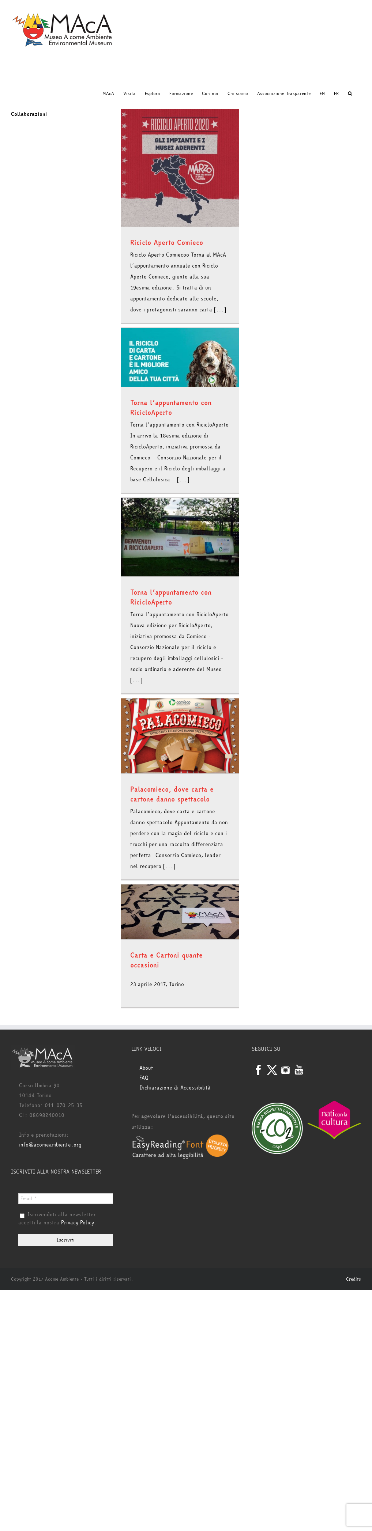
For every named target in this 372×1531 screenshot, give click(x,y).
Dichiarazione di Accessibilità (175, 1088)
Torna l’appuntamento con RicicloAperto (170, 407)
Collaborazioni (29, 114)
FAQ (144, 1078)
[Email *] (65, 1198)
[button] (350, 93)
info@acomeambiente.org (50, 1145)
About (146, 1068)
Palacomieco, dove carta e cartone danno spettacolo (172, 794)
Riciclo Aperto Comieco (166, 242)
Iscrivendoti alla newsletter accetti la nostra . (57, 1219)
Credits (353, 1279)
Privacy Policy (77, 1223)
